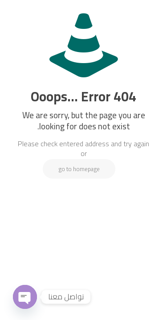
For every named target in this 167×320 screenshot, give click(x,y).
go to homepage (79, 169)
